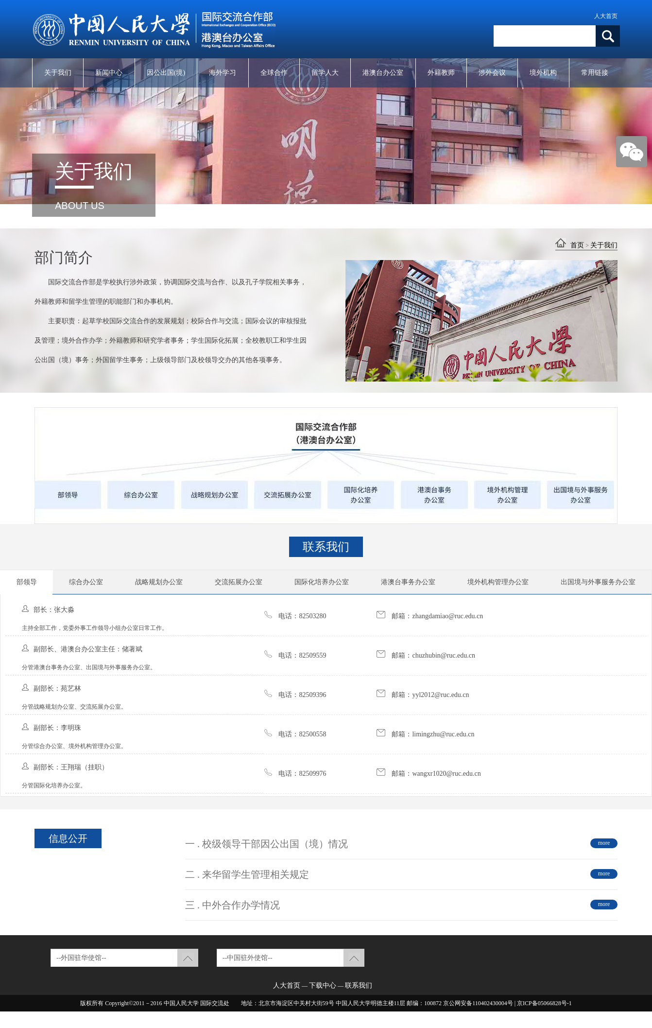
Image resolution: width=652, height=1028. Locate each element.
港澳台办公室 (382, 72)
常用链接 (594, 72)
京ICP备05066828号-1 (544, 1003)
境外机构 (543, 72)
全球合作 (274, 72)
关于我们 (57, 72)
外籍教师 (441, 72)
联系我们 (358, 985)
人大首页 (606, 16)
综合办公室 (86, 582)
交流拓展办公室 (238, 582)
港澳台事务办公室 (408, 582)
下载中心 (322, 985)
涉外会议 (492, 72)
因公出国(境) (166, 72)
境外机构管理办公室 (498, 582)
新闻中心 (108, 72)
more (604, 842)
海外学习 (222, 72)
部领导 (27, 582)
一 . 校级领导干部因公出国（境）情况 (266, 843)
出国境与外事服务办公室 (598, 582)
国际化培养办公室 (321, 582)
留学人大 (325, 72)
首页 (577, 245)
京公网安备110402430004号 (478, 1003)
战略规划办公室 (159, 582)
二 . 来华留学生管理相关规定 (247, 874)
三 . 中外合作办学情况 (232, 905)
